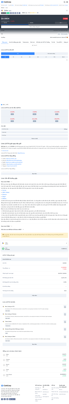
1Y (46, 57)
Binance (4, 194)
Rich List (32, 42)
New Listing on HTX (8, 306)
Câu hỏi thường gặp (55, 398)
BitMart (4, 198)
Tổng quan (4, 42)
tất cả (63, 57)
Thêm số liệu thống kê (34, 26)
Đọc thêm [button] (34, 173)
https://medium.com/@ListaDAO (13, 164)
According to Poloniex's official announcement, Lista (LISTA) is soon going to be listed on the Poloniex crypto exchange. (28, 316)
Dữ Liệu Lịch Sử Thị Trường (43, 42)
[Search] (64, 2)
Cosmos (8, 359)
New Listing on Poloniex (9, 314)
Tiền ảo (2, 7)
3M (29, 57)
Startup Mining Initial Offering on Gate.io (13, 329)
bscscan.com (5, 150)
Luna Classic (9, 374)
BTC (7, 104)
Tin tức (53, 42)
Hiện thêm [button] (34, 295)
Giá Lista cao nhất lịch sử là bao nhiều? (12, 229)
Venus (7, 369)
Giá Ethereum (46, 392)
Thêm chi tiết (34, 138)
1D (5, 57)
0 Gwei (66, 5)
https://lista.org (21, 153)
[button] (13, 13)
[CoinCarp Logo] (6, 2)
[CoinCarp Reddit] (7, 399)
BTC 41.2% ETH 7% (54, 5)
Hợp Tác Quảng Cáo (55, 388)
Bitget (4, 196)
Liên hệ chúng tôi (54, 394)
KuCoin (4, 190)
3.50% (65, 19)
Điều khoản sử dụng (38, 392)
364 (13, 5)
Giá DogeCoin (46, 396)
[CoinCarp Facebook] (5, 399)
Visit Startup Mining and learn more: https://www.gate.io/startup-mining (19, 331)
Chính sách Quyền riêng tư (38, 396)
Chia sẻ (34, 45)
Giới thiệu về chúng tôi (38, 388)
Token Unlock (7, 321)
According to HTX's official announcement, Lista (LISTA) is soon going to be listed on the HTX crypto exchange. (27, 308)
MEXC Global (5, 192)
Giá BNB (45, 394)
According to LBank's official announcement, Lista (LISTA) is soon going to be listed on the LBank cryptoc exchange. (27, 338)
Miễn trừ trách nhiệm (38, 400)
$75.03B (41, 5)
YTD (54, 57)
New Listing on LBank (9, 336)
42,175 (5, 5)
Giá (17, 53)
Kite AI (7, 364)
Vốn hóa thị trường (51, 53)
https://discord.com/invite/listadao (14, 160)
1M (21, 57)
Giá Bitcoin (45, 389)
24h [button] (61, 22)
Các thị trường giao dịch (15, 42)
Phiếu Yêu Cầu (54, 391)
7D (13, 57)
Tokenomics (26, 42)
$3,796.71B (25, 5)
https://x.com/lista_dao (11, 158)
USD (4, 104)
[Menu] (67, 2)
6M (38, 57)
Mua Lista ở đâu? (6, 181)
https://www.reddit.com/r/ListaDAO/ (14, 162)
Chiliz (7, 354)
